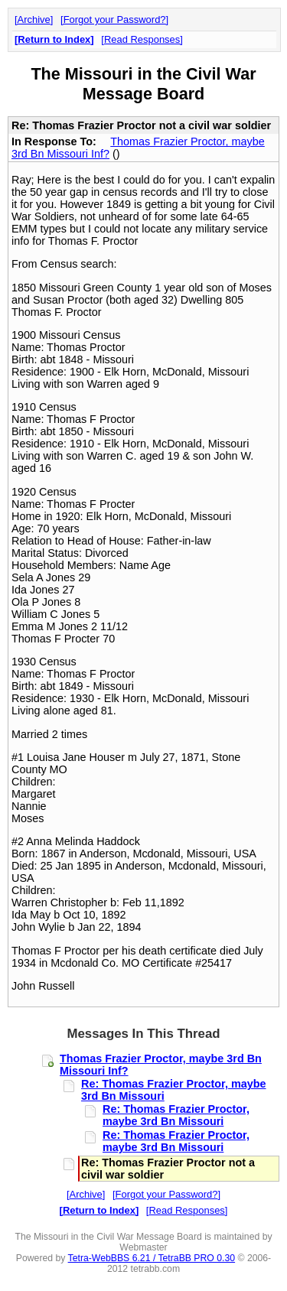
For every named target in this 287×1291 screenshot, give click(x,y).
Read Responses (142, 39)
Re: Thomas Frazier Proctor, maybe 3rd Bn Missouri (176, 1115)
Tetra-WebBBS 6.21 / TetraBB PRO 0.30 (152, 1258)
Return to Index (54, 39)
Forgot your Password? (115, 19)
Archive (34, 19)
